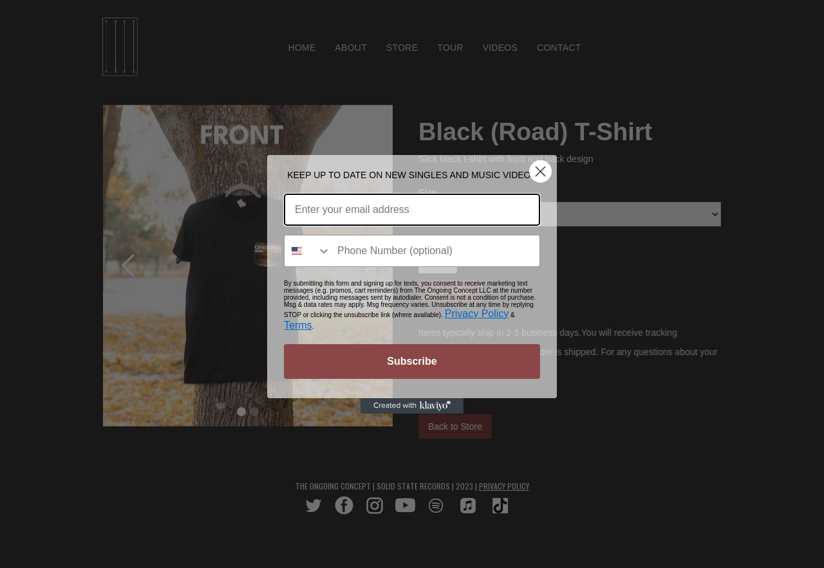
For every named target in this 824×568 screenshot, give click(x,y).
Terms (298, 325)
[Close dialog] (540, 171)
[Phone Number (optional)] (435, 250)
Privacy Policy (477, 313)
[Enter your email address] (412, 210)
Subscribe (411, 361)
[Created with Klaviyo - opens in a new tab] (412, 406)
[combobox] (308, 250)
